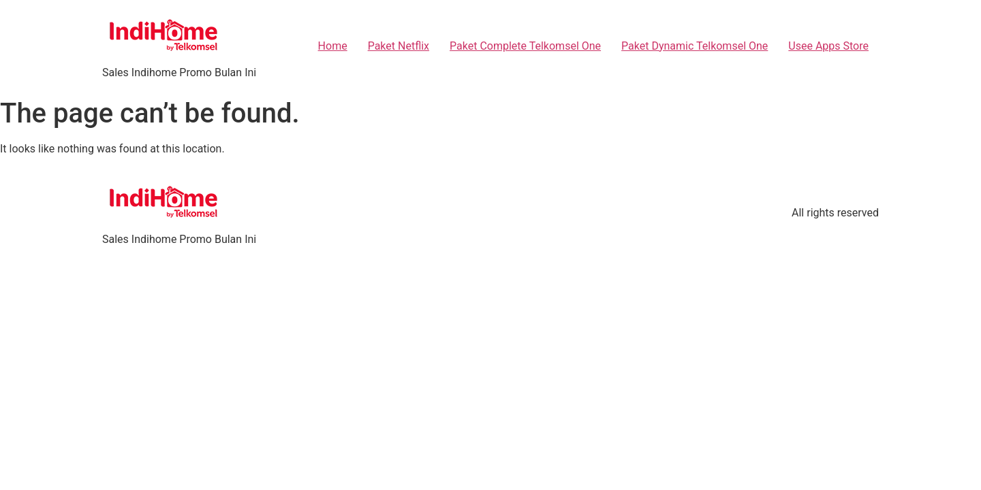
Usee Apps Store (828, 45)
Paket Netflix (398, 45)
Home (332, 45)
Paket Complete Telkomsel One (525, 45)
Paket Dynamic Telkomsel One (694, 45)
